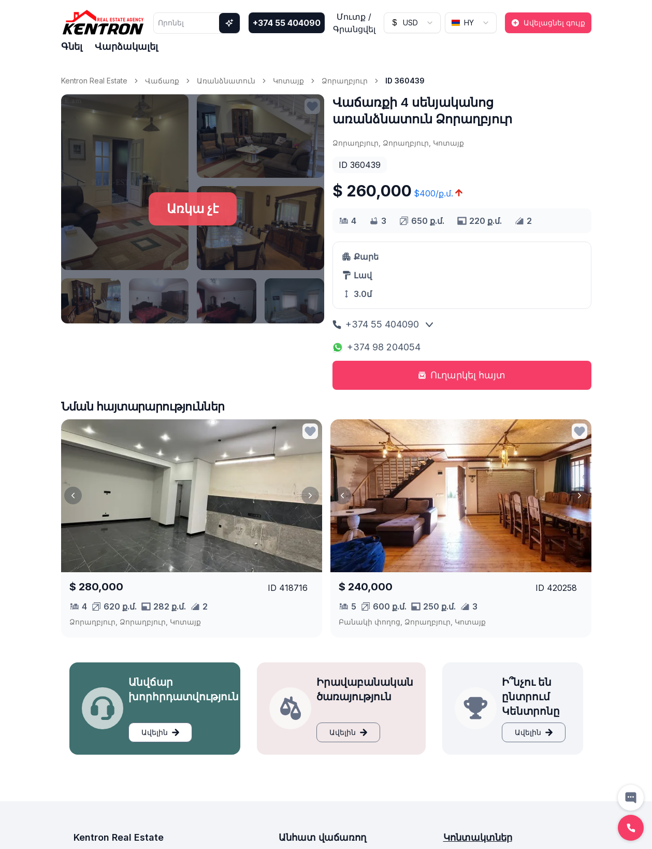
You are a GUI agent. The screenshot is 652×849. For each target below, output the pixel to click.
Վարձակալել (126, 46)
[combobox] (412, 22)
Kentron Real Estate (94, 80)
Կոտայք (288, 80)
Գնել (71, 46)
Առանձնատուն (226, 80)
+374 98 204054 (376, 347)
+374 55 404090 (287, 23)
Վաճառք (162, 80)
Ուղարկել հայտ (461, 375)
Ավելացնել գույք (548, 22)
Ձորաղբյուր (345, 80)
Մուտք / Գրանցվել (354, 22)
